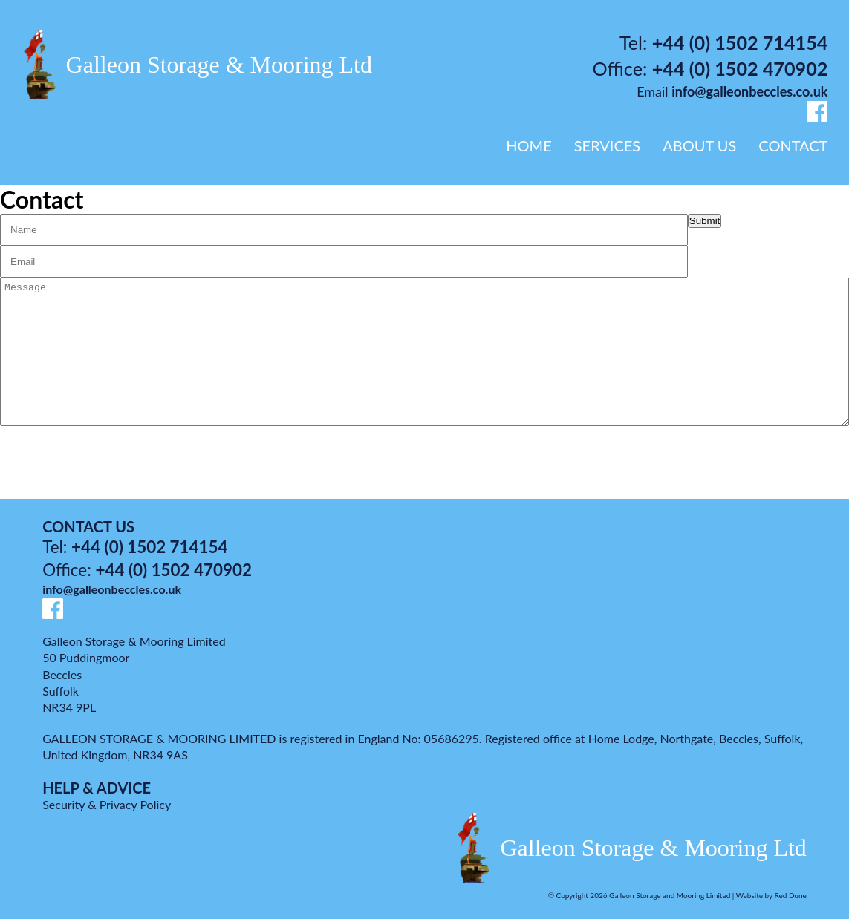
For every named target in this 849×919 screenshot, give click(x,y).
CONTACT (792, 145)
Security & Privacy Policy (106, 804)
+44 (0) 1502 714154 (740, 42)
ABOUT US (699, 145)
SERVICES (607, 145)
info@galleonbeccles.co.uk (749, 91)
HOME (528, 145)
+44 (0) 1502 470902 (740, 68)
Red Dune (791, 895)
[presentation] (90, 460)
